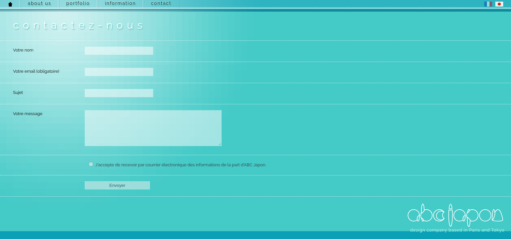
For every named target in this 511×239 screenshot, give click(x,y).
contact (161, 3)
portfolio (78, 3)
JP (499, 4)
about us (39, 3)
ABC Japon (455, 215)
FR (488, 4)
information (120, 3)
